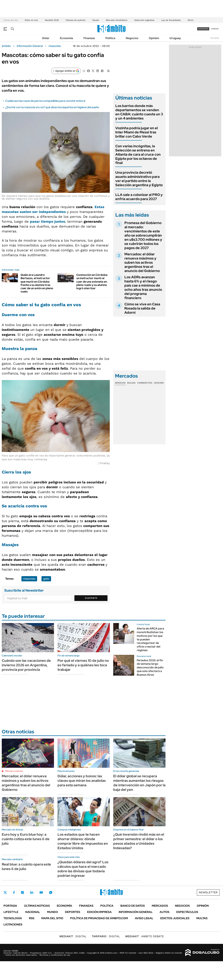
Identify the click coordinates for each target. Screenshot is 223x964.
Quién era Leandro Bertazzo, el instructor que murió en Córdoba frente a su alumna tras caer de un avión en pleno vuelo (37, 283)
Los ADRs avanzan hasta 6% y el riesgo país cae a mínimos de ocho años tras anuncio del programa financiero (143, 287)
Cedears (159, 383)
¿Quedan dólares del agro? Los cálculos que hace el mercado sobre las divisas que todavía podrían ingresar (82, 869)
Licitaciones (12, 924)
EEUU (191, 20)
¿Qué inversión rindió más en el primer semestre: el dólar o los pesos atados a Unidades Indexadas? (138, 841)
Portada (10, 906)
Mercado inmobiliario (116, 20)
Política (110, 38)
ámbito (6, 46)
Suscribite (91, 598)
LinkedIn (31, 892)
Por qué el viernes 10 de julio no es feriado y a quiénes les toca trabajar (83, 665)
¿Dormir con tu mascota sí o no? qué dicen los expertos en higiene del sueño (52, 107)
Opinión (154, 38)
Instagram (22, 892)
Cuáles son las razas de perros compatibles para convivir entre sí (45, 101)
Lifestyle (10, 912)
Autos (164, 912)
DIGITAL (73, 936)
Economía (66, 38)
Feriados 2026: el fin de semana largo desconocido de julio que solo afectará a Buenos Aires (150, 667)
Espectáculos (187, 912)
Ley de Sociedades (171, 20)
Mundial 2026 (52, 20)
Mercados (160, 906)
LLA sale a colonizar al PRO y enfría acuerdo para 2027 (139, 196)
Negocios (132, 38)
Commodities (144, 383)
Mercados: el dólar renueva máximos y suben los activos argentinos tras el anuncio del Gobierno (142, 262)
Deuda (95, 20)
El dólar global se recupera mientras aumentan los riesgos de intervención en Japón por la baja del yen (139, 783)
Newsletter (215, 38)
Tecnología (12, 918)
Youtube (41, 892)
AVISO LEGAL (144, 918)
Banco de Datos (132, 906)
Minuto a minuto (14, 771)
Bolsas (131, 383)
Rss (31, 918)
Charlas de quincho (75, 20)
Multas (201, 918)
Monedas (120, 383)
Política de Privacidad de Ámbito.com (99, 918)
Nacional (32, 912)
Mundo (52, 912)
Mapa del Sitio (52, 918)
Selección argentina (144, 20)
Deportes (72, 912)
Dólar (45, 38)
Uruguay (175, 38)
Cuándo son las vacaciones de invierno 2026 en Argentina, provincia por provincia (26, 665)
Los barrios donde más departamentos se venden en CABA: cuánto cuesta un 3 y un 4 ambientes (139, 112)
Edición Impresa (99, 912)
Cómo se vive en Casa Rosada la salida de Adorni (142, 308)
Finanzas (89, 38)
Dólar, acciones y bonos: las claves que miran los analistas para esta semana (81, 780)
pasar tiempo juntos (47, 221)
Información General (30, 46)
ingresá (215, 29)
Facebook (14, 892)
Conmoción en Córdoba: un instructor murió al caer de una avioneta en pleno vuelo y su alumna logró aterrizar (92, 281)
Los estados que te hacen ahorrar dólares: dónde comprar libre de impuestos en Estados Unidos (82, 841)
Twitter (5, 892)
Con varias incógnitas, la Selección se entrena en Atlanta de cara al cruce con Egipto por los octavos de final (138, 154)
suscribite (203, 29)
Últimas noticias (37, 906)
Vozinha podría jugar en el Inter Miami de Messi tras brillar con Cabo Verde (136, 132)
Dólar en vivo (31, 20)
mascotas (55, 46)
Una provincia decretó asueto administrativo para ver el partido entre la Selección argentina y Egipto (139, 178)
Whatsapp (50, 892)
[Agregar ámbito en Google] (66, 71)
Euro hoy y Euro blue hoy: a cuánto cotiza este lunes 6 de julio (25, 839)
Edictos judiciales (174, 918)
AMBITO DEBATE (144, 936)
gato (46, 578)
